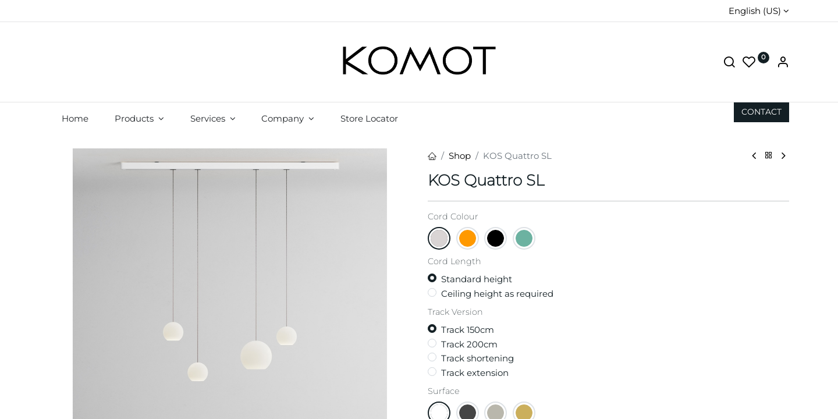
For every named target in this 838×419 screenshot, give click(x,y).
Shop (460, 155)
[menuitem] (75, 118)
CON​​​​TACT (761, 111)
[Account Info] (782, 63)
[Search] (729, 63)
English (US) (755, 10)
